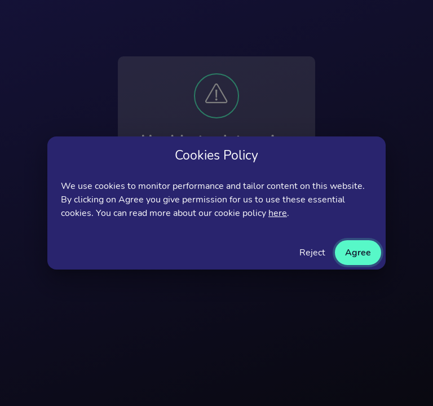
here (277, 213)
